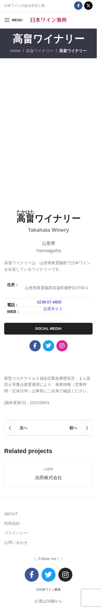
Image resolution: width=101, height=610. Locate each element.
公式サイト (53, 309)
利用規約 (12, 523)
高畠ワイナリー (40, 50)
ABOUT (11, 514)
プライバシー (16, 533)
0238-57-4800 (49, 302)
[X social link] (88, 5)
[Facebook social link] (78, 5)
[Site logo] (48, 19)
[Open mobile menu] (13, 19)
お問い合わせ (16, 542)
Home (15, 50)
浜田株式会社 (48, 477)
